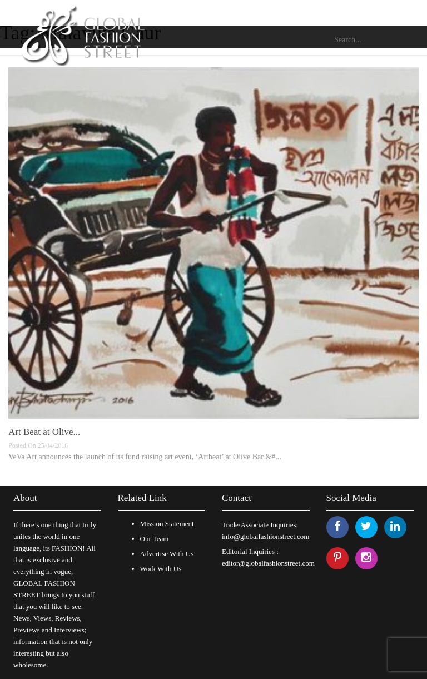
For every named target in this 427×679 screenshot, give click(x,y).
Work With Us (161, 568)
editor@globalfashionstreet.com (268, 563)
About (25, 498)
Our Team (154, 538)
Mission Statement (167, 523)
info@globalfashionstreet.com (265, 536)
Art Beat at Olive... (44, 432)
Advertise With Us (167, 553)
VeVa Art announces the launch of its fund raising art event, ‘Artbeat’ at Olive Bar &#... (144, 457)
